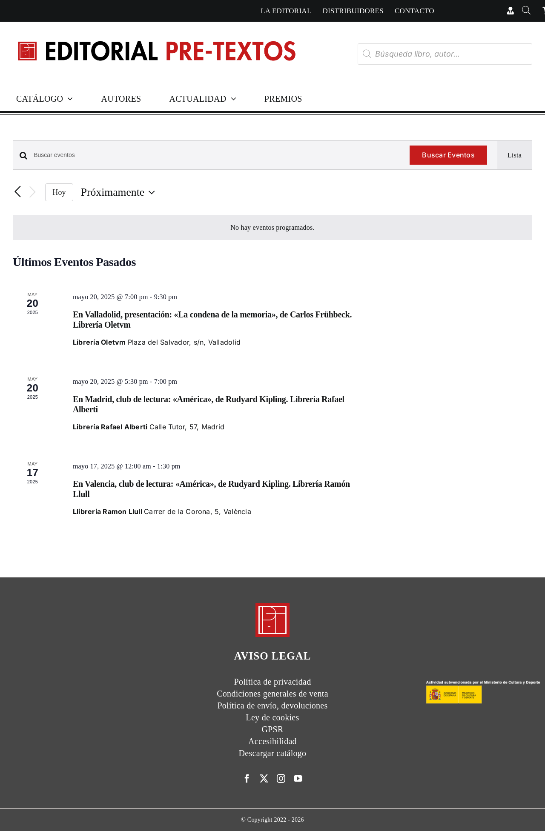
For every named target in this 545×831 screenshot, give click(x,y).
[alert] (272, 227)
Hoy (59, 192)
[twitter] (264, 778)
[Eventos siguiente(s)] (32, 192)
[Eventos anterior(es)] (18, 192)
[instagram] (281, 778)
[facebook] (247, 778)
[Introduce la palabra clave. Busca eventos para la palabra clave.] (216, 155)
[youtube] (298, 778)
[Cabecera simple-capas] (156, 33)
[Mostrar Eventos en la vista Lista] (515, 155)
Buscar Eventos (448, 155)
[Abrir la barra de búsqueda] (526, 11)
